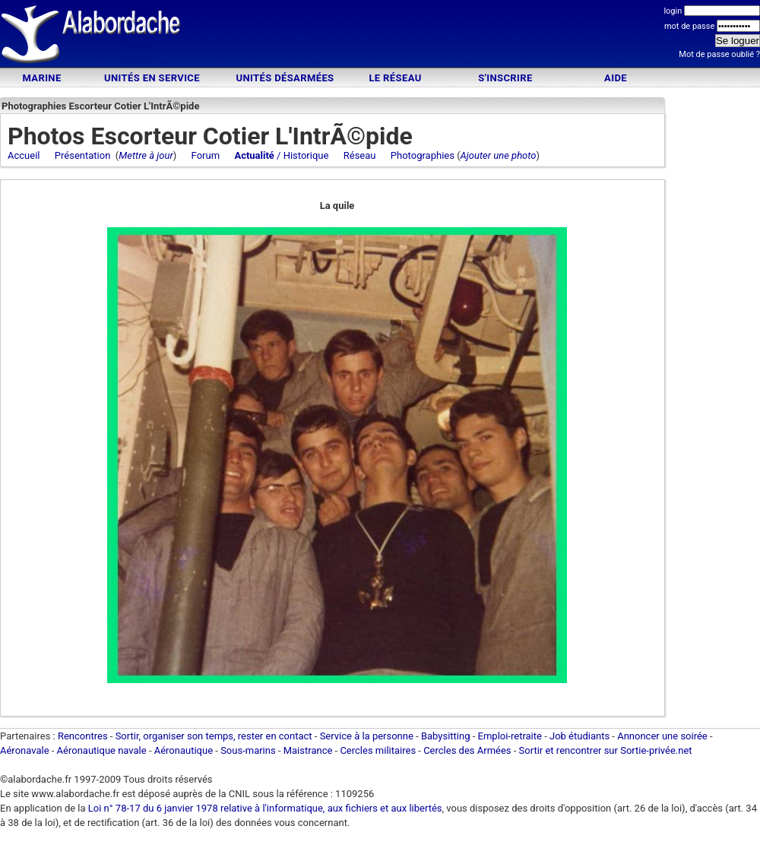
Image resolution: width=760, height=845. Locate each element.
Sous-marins (248, 750)
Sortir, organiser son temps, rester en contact (214, 736)
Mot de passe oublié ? (719, 54)
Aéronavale (24, 750)
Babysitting (445, 736)
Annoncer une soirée (662, 736)
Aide (615, 78)
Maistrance (308, 750)
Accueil (24, 155)
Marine (41, 78)
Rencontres (83, 736)
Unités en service (152, 78)
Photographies (422, 155)
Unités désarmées (285, 78)
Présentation (83, 155)
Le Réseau (395, 78)
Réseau (360, 155)
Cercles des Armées (467, 750)
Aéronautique (185, 750)
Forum (206, 155)
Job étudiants (579, 736)
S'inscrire (505, 78)
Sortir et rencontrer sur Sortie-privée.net (605, 750)
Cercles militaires (378, 750)
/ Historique (281, 155)
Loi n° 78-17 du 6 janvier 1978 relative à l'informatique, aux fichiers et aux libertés (264, 808)
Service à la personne (366, 736)
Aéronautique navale (102, 750)
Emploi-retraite (510, 736)
